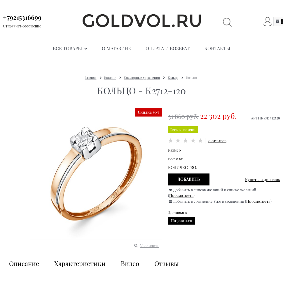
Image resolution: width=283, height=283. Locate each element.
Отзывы (166, 263)
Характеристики (80, 263)
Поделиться (181, 220)
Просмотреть (181, 195)
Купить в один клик (262, 179)
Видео (130, 263)
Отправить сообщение (22, 26)
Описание (24, 263)
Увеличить (149, 245)
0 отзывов (217, 140)
